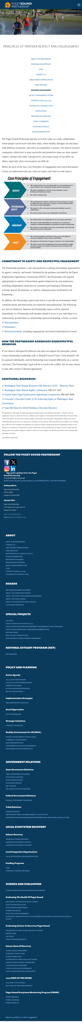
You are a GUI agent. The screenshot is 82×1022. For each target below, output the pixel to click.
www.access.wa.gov (12, 480)
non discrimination (58, 480)
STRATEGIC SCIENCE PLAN (15, 953)
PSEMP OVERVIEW (12, 997)
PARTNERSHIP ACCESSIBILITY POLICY (19, 553)
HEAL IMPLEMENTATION (14, 743)
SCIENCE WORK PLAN (13, 956)
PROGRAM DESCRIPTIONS (41, 64)
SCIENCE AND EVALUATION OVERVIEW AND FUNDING (25, 890)
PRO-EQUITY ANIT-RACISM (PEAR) (18, 789)
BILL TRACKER (11, 786)
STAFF (41, 69)
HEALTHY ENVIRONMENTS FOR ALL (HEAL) (21, 737)
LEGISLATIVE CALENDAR (14, 777)
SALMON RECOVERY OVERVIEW (17, 839)
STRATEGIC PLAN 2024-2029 (41, 100)
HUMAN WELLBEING (13, 910)
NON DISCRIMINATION (14, 556)
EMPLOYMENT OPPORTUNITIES (41, 80)
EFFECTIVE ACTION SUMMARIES (17, 913)
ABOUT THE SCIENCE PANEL (16, 599)
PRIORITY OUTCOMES (13, 685)
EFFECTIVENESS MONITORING (17, 907)
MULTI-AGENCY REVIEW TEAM (17, 635)
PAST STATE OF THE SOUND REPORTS (19, 986)
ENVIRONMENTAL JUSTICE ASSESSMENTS (21, 746)
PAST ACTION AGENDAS (14, 691)
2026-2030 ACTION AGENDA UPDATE (19, 682)
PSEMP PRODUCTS (12, 1003)
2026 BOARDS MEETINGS (15, 605)
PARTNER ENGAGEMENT (41, 90)
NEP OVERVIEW (11, 654)
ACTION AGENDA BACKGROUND (18, 688)
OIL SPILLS (9, 620)
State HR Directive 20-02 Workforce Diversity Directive (30, 408)
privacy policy (27, 480)
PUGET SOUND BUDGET (14, 780)
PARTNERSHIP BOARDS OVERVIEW (18, 590)
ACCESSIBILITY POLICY (41, 126)
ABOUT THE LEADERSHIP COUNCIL (18, 593)
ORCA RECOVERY (12, 632)
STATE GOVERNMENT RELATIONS (18, 774)
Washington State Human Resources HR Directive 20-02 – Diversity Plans (39, 385)
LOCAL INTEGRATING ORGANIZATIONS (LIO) (22, 856)
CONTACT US (41, 74)
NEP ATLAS (10, 936)
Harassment (9, 327)
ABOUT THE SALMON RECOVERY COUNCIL (21, 602)
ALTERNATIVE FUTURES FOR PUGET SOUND (21, 959)
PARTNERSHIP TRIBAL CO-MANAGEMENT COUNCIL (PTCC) (27, 814)
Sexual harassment (13, 331)
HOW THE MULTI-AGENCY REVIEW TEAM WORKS (23, 638)
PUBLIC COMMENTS (41, 121)
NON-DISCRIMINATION (41, 132)
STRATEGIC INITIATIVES (14, 725)
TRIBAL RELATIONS (13, 811)
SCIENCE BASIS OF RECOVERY (16, 950)
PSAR (8, 868)
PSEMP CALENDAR (12, 1000)
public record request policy (12, 514)
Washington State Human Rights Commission (25, 390)
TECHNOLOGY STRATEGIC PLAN (41, 106)
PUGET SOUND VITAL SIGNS (16, 905)
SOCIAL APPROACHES (13, 714)
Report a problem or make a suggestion (21, 1017)
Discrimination (11, 322)
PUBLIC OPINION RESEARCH (16, 939)
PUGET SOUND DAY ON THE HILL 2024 (19, 623)
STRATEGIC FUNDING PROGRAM (17, 871)
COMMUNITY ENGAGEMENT (16, 740)
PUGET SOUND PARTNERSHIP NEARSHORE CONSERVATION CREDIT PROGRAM (34, 626)
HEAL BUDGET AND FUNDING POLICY (19, 749)
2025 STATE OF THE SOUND (15, 983)
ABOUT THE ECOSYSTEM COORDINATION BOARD (23, 596)
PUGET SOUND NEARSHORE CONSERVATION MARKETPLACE (28, 629)
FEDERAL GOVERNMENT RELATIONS (19, 800)
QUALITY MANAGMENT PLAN (16, 565)
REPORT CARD (11, 933)
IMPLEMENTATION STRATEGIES (17, 703)
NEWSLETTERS (41, 111)
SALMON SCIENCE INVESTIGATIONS (19, 845)
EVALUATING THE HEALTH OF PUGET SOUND (22, 902)
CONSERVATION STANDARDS (16, 965)
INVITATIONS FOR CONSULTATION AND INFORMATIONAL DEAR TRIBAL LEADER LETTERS (37, 817)
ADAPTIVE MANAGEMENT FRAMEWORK (20, 962)
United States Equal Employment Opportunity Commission (32, 394)
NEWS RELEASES (41, 85)
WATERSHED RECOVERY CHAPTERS (18, 842)
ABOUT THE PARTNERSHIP (41, 59)
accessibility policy (41, 480)
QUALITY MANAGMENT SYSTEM (41, 95)
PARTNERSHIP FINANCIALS (41, 116)
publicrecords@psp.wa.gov (18, 517)
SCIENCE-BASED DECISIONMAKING (19, 968)
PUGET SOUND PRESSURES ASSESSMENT (21, 971)
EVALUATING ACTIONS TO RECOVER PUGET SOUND (24, 930)
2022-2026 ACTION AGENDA (16, 680)
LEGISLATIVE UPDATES (14, 783)
